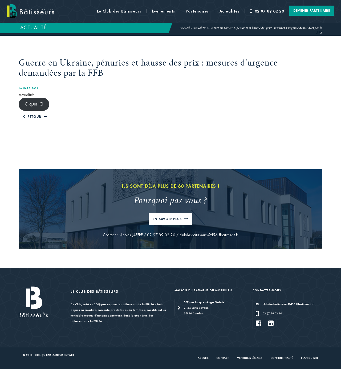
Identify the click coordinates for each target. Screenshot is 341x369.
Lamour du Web (63, 355)
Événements (163, 11)
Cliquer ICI (34, 104)
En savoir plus (168, 219)
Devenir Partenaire (311, 10)
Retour (32, 116)
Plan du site (309, 357)
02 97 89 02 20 (267, 11)
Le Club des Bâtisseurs (119, 11)
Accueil (185, 28)
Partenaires (197, 11)
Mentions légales (249, 357)
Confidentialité (281, 357)
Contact (222, 357)
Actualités (229, 11)
